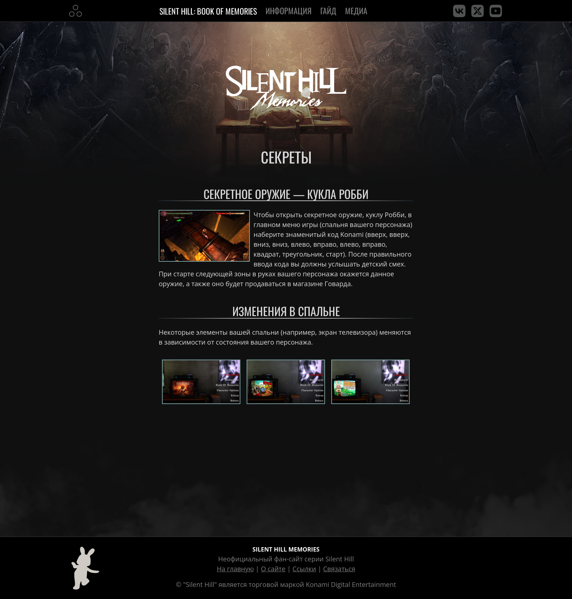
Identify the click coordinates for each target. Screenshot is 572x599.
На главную (235, 568)
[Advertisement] (286, 469)
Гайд (328, 10)
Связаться (339, 568)
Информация (289, 10)
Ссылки (304, 568)
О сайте (273, 568)
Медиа (357, 10)
